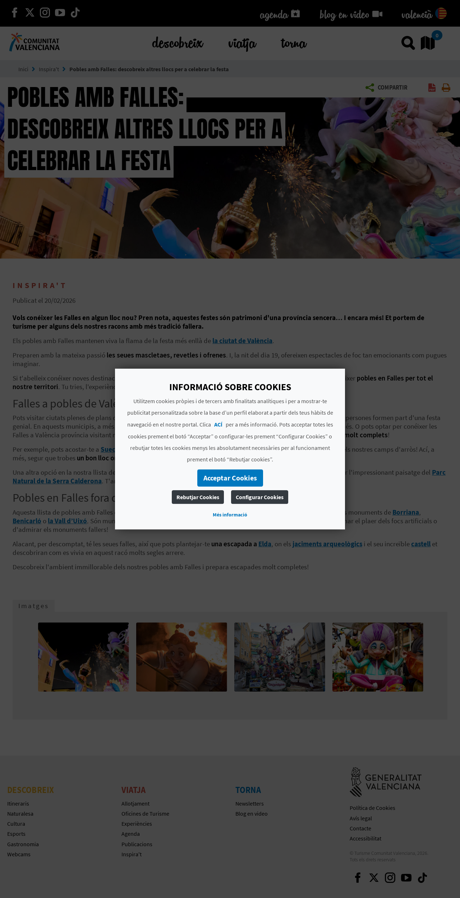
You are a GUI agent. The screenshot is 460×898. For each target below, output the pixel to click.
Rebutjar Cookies (197, 497)
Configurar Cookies (260, 497)
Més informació (230, 514)
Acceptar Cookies (230, 477)
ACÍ (218, 424)
